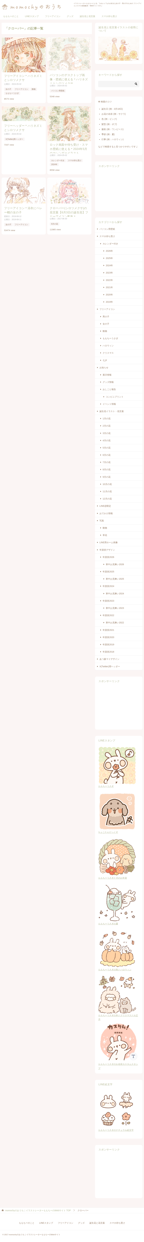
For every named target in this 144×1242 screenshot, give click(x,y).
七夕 (105, 360)
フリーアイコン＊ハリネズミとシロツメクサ (22, 77)
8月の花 (107, 469)
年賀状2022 (108, 615)
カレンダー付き (58, 159)
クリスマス (108, 353)
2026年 (109, 251)
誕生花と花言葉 (87, 16)
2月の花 (107, 426)
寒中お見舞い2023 (115, 608)
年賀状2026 (108, 557)
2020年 (109, 294)
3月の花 (107, 433)
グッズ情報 (108, 382)
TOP (38, 1210)
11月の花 (107, 491)
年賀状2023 (108, 601)
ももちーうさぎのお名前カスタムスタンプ (118, 1064)
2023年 (109, 272)
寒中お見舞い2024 (115, 593)
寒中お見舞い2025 (115, 579)
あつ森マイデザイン (109, 659)
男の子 (106, 316)
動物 (33, 88)
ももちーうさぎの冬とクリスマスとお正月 (118, 1015)
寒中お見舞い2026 (115, 564)
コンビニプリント (114, 396)
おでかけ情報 (106, 513)
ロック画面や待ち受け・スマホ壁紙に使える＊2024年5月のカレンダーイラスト (70, 147)
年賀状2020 (108, 637)
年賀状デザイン (107, 550)
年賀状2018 (108, 652)
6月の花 (54, 222)
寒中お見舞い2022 (115, 622)
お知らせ (103, 367)
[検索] (118, 84)
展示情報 (107, 375)
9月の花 (107, 477)
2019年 (109, 302)
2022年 (109, 280)
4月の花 (107, 440)
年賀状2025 (108, 571)
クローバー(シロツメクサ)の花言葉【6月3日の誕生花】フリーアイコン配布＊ (69, 210)
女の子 (8, 88)
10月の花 (107, 484)
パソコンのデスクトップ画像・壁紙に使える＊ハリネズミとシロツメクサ (68, 79)
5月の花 (107, 447)
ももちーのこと (11, 16)
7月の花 (107, 462)
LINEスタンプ (32, 16)
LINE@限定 (105, 506)
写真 (101, 520)
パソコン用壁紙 (58, 91)
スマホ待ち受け (109, 16)
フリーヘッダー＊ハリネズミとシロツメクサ (22, 126)
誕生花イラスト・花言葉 (111, 411)
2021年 (109, 287)
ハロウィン (108, 345)
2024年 (54, 163)
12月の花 (107, 498)
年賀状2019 (108, 644)
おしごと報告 (109, 389)
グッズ (70, 16)
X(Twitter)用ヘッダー (14, 137)
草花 (105, 535)
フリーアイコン (52, 16)
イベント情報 (109, 404)
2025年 (109, 258)
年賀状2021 (108, 630)
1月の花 (107, 418)
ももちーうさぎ (12, 92)
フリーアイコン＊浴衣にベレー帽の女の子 (22, 208)
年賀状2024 (108, 586)
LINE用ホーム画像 (108, 542)
